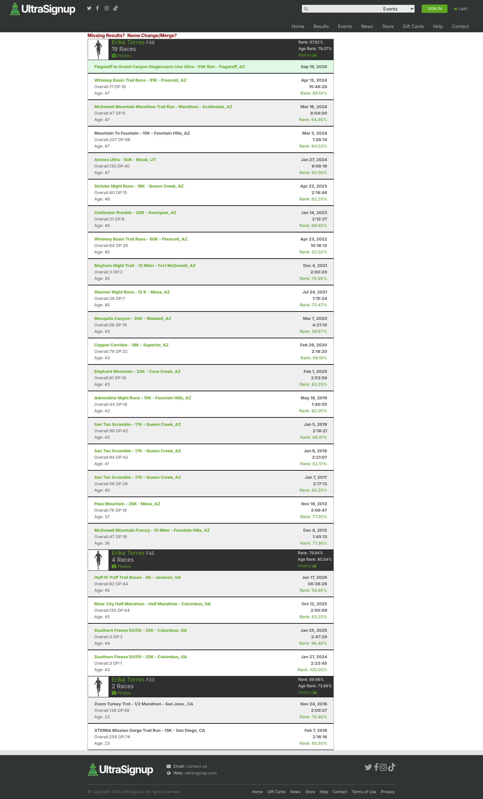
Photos (121, 55)
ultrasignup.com (201, 772)
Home (298, 26)
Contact (460, 26)
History (307, 55)
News (367, 26)
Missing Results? (106, 35)
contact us (196, 766)
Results (321, 26)
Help (438, 26)
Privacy (388, 791)
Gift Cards (413, 26)
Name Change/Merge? (152, 35)
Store (388, 26)
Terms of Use (364, 791)
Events (345, 26)
